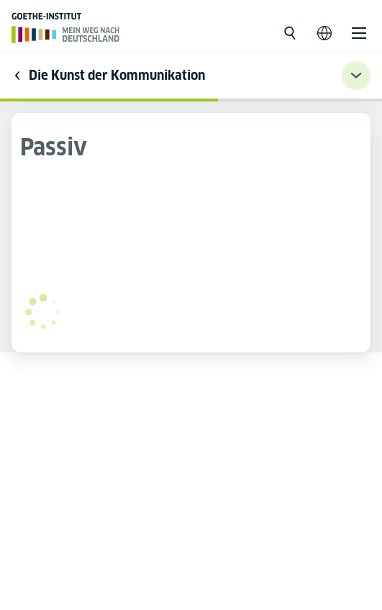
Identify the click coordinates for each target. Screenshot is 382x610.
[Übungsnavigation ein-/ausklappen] (356, 75)
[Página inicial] (66, 34)
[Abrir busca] (289, 33)
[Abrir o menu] (358, 33)
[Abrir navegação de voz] (324, 33)
